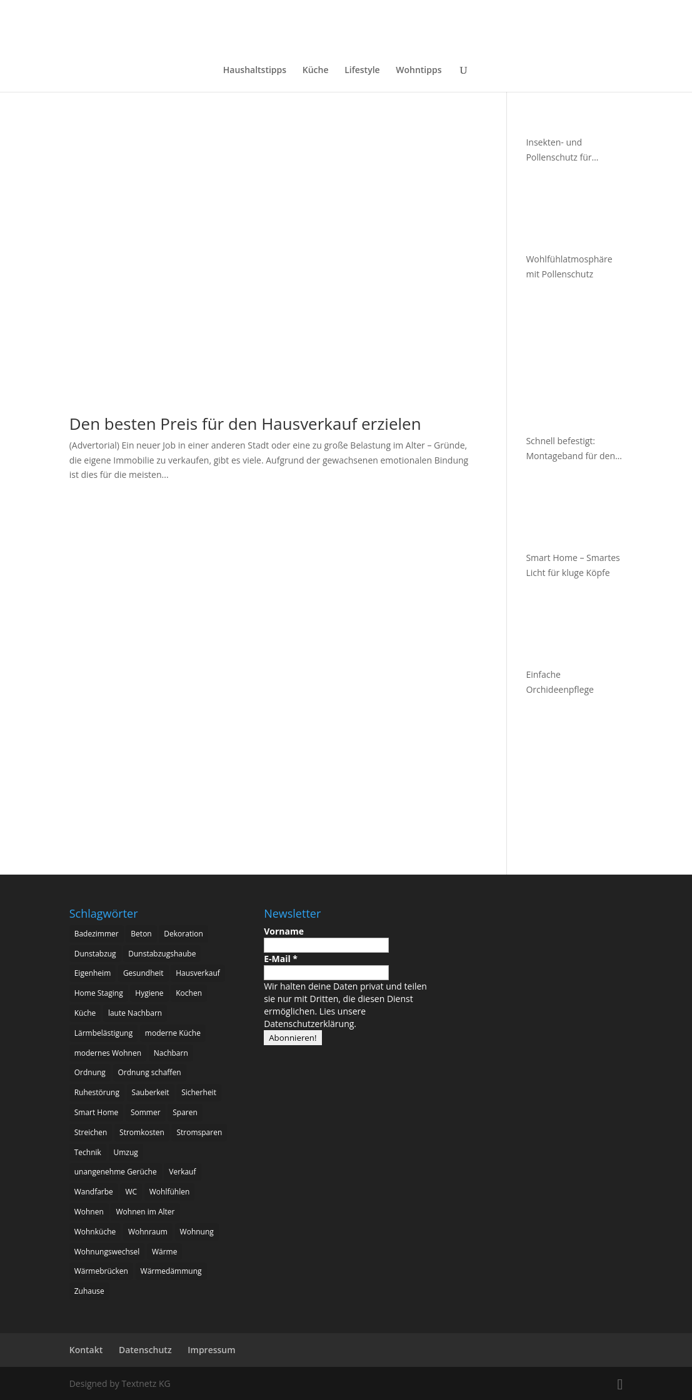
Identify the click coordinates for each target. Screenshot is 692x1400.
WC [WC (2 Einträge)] (131, 1191)
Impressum (211, 1350)
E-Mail (281, 959)
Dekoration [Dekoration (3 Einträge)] (183, 933)
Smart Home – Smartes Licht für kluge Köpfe (572, 565)
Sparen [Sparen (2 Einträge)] (185, 1112)
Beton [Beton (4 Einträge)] (141, 933)
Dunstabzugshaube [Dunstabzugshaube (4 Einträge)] (162, 953)
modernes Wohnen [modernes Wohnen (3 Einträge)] (107, 1053)
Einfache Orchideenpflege (559, 681)
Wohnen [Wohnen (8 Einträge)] (89, 1211)
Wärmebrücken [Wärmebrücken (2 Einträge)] (101, 1271)
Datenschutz (145, 1350)
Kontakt (86, 1350)
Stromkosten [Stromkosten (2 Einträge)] (141, 1132)
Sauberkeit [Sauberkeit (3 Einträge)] (150, 1092)
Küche (316, 71)
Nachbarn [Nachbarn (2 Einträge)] (171, 1053)
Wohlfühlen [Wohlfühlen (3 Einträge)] (169, 1191)
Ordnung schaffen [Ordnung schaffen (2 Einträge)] (149, 1072)
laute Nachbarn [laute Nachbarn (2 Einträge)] (135, 1013)
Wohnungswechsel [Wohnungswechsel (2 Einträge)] (107, 1251)
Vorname (284, 931)
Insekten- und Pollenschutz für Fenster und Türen (563, 150)
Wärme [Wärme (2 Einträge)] (165, 1251)
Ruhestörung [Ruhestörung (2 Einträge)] (96, 1092)
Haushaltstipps (254, 71)
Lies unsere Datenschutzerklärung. (315, 1017)
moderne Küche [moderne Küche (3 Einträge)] (173, 1033)
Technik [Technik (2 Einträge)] (87, 1152)
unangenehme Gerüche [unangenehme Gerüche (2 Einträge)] (115, 1171)
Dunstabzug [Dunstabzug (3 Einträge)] (95, 953)
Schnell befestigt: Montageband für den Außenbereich (570, 449)
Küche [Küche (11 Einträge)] (85, 1013)
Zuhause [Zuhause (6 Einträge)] (89, 1291)
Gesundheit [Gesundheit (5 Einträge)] (143, 973)
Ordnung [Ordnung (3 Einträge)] (90, 1072)
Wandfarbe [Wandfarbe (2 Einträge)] (93, 1191)
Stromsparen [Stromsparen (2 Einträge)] (199, 1132)
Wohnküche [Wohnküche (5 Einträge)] (95, 1231)
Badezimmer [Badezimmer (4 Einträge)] (96, 933)
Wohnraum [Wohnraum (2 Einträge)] (148, 1231)
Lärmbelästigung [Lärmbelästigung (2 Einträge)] (103, 1033)
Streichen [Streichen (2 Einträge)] (91, 1132)
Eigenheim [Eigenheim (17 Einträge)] (92, 973)
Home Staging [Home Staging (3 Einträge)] (98, 993)
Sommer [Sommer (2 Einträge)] (146, 1112)
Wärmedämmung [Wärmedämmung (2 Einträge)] (171, 1271)
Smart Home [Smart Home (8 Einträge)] (96, 1112)
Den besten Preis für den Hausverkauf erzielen (245, 423)
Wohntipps (418, 71)
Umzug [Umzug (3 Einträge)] (126, 1152)
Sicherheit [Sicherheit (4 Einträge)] (198, 1092)
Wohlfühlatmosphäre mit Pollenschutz (569, 266)
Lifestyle (361, 71)
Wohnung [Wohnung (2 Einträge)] (197, 1231)
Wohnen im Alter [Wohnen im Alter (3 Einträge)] (145, 1211)
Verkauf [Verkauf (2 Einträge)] (182, 1171)
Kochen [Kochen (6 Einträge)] (189, 993)
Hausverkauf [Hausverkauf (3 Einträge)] (198, 973)
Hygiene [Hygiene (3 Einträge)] (149, 993)
